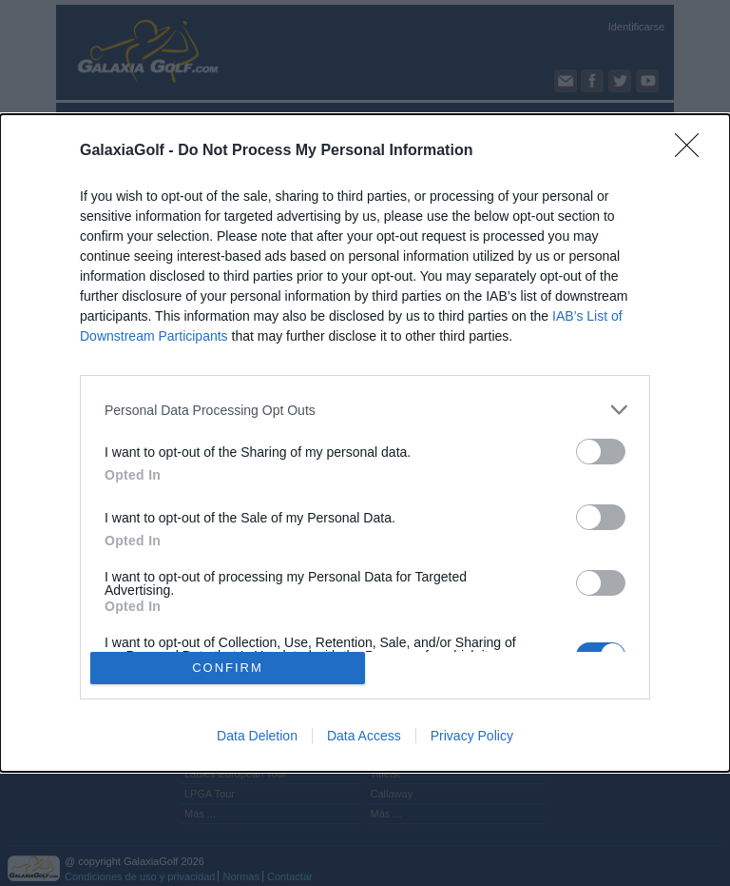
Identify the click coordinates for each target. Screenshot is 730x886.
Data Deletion (257, 735)
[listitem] (365, 410)
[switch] (600, 451)
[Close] (693, 151)
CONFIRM (227, 667)
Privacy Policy (472, 735)
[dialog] (365, 442)
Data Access (364, 735)
